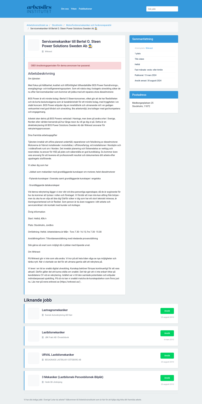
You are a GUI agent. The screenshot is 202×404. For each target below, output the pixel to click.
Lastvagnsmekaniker (55, 310)
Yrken (74, 8)
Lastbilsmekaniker (53, 332)
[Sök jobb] (162, 9)
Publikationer (85, 8)
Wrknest (149, 48)
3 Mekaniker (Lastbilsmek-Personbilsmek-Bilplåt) (72, 377)
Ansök (167, 311)
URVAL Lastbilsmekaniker (58, 354)
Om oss (65, 8)
